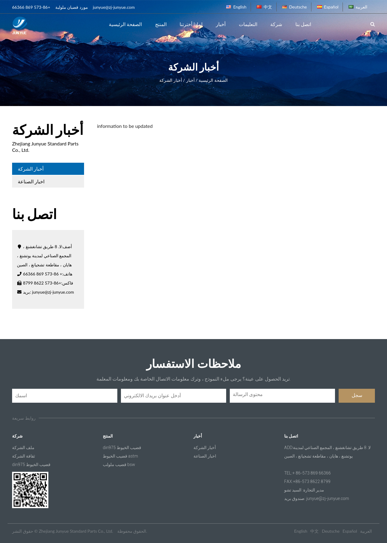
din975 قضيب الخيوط (31, 464)
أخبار (221, 24)
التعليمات (248, 24)
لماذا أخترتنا (191, 24)
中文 (264, 6)
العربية (358, 6)
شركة (276, 24)
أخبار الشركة (31, 169)
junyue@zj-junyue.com (114, 7)
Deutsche (294, 6)
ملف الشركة (23, 447)
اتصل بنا (303, 24)
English (236, 6)
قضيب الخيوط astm (120, 456)
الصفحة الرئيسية (125, 24)
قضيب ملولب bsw (119, 464)
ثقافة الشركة (23, 456)
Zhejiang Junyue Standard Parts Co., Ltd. (76, 531)
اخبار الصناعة (31, 181)
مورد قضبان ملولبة (71, 7)
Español (328, 6)
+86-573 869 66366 (31, 7)
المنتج (161, 24)
